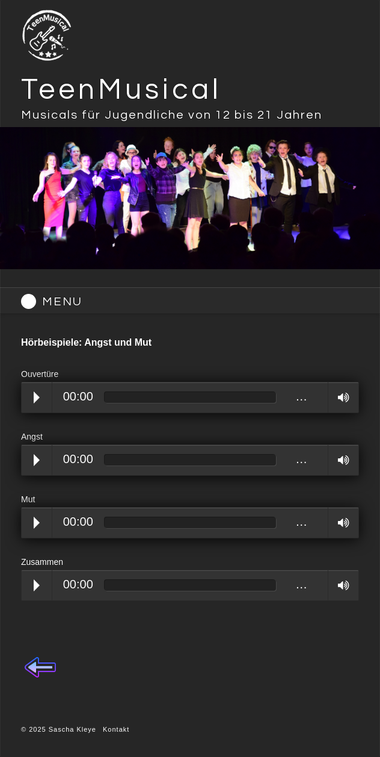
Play (37, 397)
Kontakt (116, 729)
